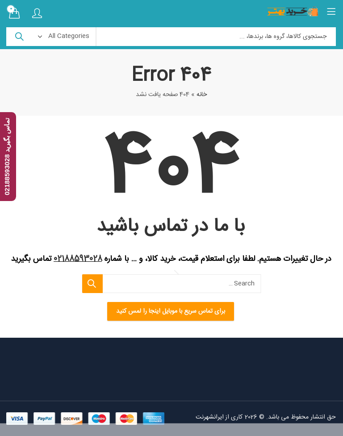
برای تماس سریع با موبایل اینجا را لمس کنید (171, 311)
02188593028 (78, 259)
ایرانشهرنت (210, 417)
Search (20, 36)
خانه (202, 94)
